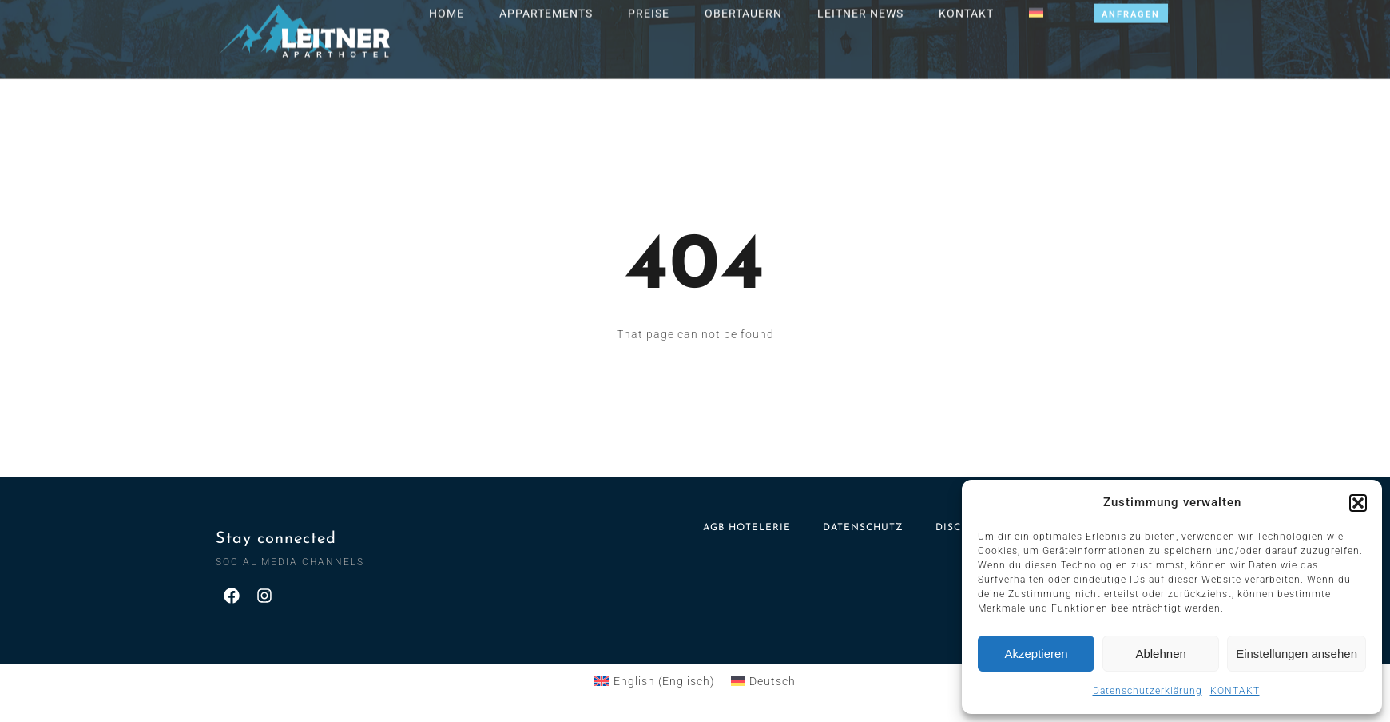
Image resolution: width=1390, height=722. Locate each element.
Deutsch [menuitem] (772, 681)
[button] (1358, 503)
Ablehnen (1160, 653)
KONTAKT (1235, 690)
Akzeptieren (1035, 653)
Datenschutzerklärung (1147, 690)
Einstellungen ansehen (1296, 653)
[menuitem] (654, 681)
